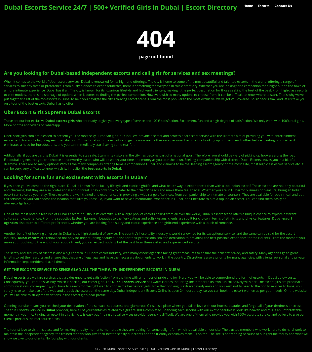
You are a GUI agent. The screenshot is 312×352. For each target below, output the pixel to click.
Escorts (263, 6)
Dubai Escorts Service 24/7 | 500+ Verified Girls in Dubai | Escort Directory (120, 7)
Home (248, 6)
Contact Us (283, 6)
